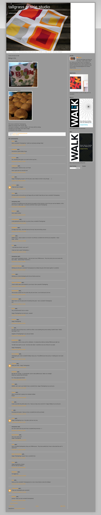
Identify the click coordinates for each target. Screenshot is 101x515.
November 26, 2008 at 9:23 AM (18, 349)
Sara (13, 480)
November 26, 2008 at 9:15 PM (18, 430)
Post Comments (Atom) (20, 508)
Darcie (13, 308)
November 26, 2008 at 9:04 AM (18, 335)
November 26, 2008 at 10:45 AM (19, 387)
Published (14, 51)
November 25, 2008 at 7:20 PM (18, 145)
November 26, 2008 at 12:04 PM (19, 397)
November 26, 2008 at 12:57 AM (19, 252)
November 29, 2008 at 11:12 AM (19, 492)
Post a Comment (14, 503)
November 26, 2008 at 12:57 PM (19, 414)
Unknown (14, 185)
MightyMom (14, 227)
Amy (13, 402)
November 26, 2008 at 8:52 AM (18, 323)
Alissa (13, 193)
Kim (13, 327)
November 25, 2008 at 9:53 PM (18, 206)
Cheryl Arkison (15, 434)
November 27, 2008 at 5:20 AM (18, 457)
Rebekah (14, 496)
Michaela (14, 157)
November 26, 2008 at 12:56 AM (19, 241)
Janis (13, 176)
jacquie (79, 57)
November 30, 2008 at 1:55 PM (18, 500)
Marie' (13, 418)
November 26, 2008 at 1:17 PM (18, 422)
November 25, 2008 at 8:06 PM (18, 180)
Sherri (13, 141)
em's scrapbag (15, 353)
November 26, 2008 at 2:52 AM (18, 269)
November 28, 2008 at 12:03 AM (19, 475)
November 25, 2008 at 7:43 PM (18, 161)
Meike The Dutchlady (17, 454)
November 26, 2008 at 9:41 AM (18, 359)
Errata (46, 51)
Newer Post (11, 506)
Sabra (13, 384)
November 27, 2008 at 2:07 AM (18, 449)
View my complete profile (75, 69)
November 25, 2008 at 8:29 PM (18, 188)
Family (13, 134)
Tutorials (40, 51)
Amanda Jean (15, 488)
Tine (13, 245)
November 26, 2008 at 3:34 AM (18, 278)
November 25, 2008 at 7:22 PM (18, 153)
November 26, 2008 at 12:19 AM (19, 231)
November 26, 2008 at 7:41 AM (18, 304)
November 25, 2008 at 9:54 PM (18, 215)
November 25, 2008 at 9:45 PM (18, 197)
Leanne (13, 274)
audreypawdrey (15, 219)
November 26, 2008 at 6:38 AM (18, 294)
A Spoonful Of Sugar (16, 266)
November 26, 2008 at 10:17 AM (19, 379)
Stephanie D (14, 165)
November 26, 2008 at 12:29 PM (19, 405)
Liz (12, 410)
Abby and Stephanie (16, 282)
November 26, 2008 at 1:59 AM (18, 261)
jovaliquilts (14, 149)
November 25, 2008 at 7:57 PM (18, 172)
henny (13, 462)
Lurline (13, 235)
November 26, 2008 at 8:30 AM (18, 315)
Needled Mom (15, 340)
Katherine (14, 319)
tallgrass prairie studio (29, 6)
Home (8, 51)
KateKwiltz (14, 371)
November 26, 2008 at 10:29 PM (19, 440)
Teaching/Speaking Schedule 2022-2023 (27, 51)
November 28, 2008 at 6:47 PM (18, 483)
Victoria (13, 392)
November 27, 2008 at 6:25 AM (18, 467)
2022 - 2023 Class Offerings (55, 51)
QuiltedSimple (15, 299)
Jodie (13, 444)
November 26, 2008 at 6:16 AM (18, 286)
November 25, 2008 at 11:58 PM (19, 223)
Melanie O (14, 211)
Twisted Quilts (15, 290)
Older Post (62, 506)
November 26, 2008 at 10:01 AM (19, 367)
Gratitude (17, 134)
